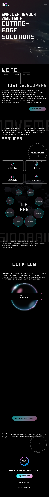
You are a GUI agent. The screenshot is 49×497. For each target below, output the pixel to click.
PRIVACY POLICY (24, 482)
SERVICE (12, 470)
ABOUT (29, 470)
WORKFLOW (21, 470)
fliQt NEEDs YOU (24, 476)
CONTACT (37, 470)
